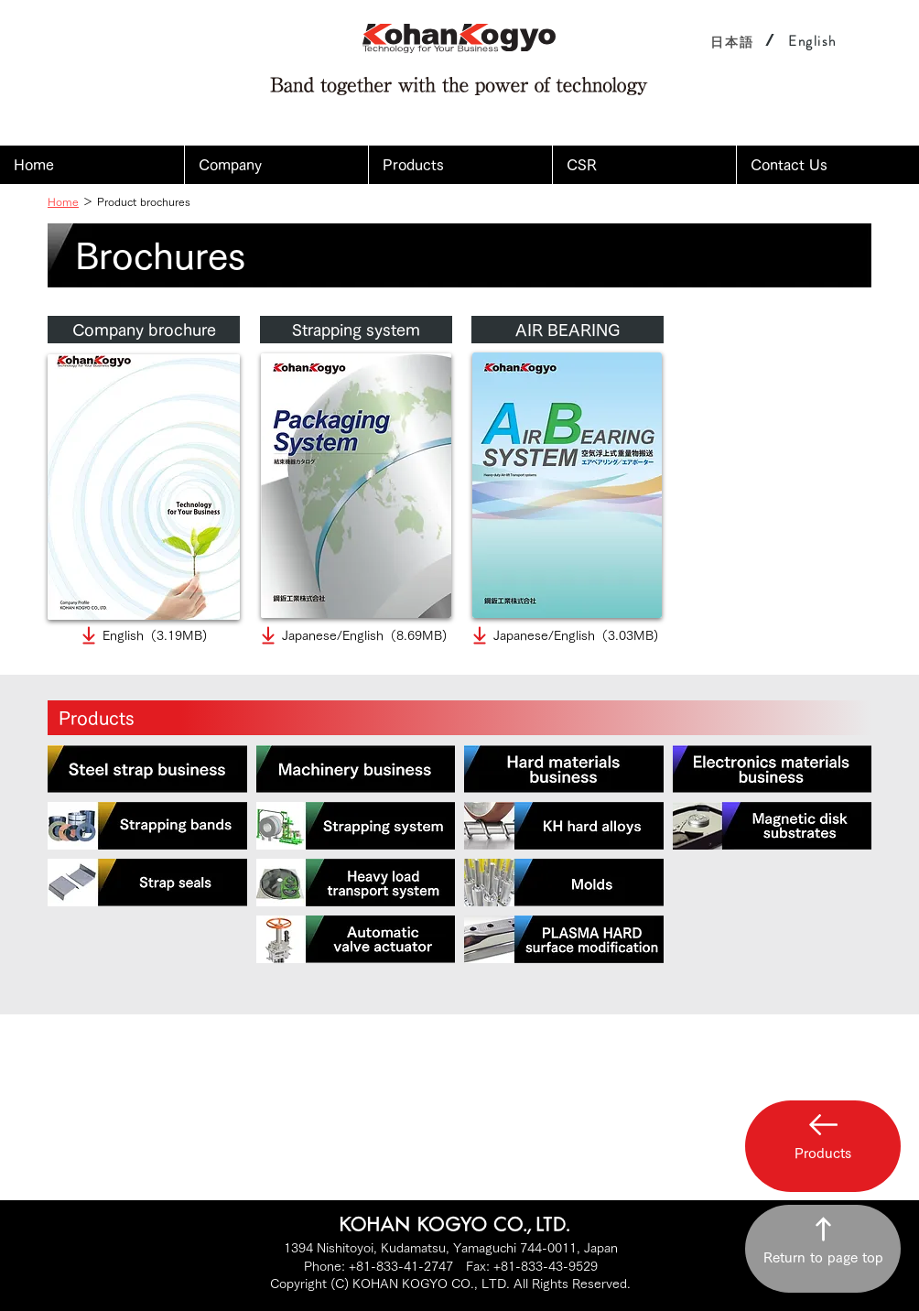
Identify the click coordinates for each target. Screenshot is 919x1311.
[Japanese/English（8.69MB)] (352, 635)
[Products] (459, 717)
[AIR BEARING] (567, 329)
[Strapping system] (356, 329)
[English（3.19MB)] (142, 635)
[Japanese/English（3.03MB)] (563, 635)
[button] (276, 165)
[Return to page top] (823, 1249)
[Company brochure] (144, 329)
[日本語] (732, 41)
